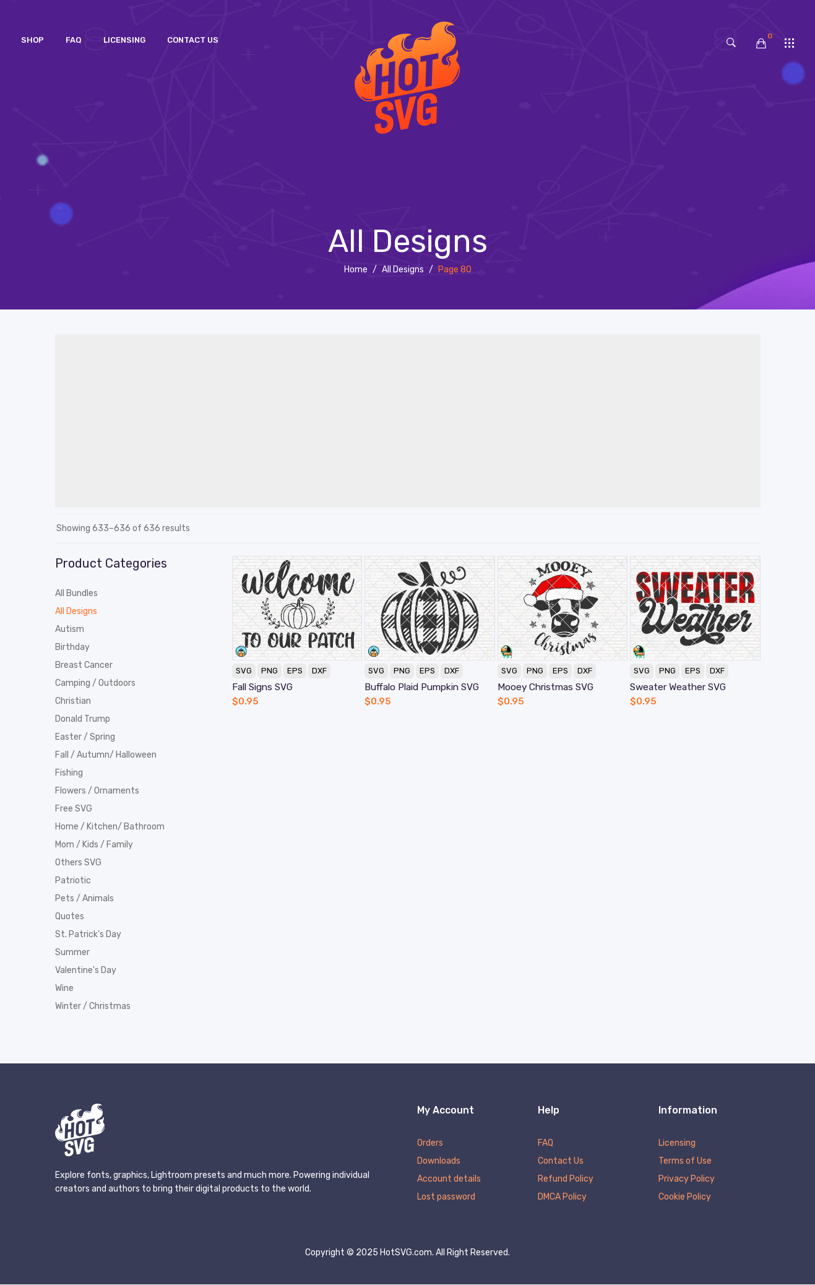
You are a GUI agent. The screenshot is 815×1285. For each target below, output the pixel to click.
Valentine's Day (85, 970)
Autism (69, 629)
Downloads (438, 1161)
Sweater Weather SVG (678, 687)
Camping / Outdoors (95, 683)
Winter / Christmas (93, 1006)
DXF (319, 670)
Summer (72, 952)
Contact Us (561, 1161)
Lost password (446, 1197)
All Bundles (76, 593)
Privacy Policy (686, 1179)
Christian (73, 701)
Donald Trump (82, 719)
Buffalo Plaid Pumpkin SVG (421, 687)
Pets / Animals (84, 898)
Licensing (677, 1143)
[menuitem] (32, 40)
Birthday (72, 647)
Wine (64, 988)
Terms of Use (685, 1161)
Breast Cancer (84, 665)
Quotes (69, 916)
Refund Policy (565, 1179)
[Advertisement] (408, 421)
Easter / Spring (85, 737)
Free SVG (73, 808)
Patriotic (73, 880)
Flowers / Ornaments (97, 790)
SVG (244, 670)
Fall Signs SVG (262, 687)
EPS (295, 670)
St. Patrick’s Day (88, 934)
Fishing (69, 773)
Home (356, 269)
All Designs (403, 269)
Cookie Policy (684, 1197)
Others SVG (78, 862)
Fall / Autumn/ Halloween (106, 755)
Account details (449, 1179)
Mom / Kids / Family (94, 844)
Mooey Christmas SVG (545, 687)
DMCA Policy (562, 1197)
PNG (269, 670)
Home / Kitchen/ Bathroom (110, 826)
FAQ (545, 1143)
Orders (430, 1143)
